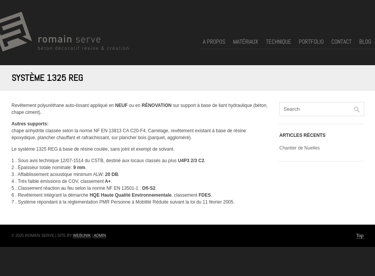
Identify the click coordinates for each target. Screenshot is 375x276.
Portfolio (311, 42)
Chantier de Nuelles (299, 148)
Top (360, 235)
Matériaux (245, 42)
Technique (278, 42)
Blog (365, 42)
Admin (100, 235)
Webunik (82, 235)
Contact (341, 42)
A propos (214, 42)
